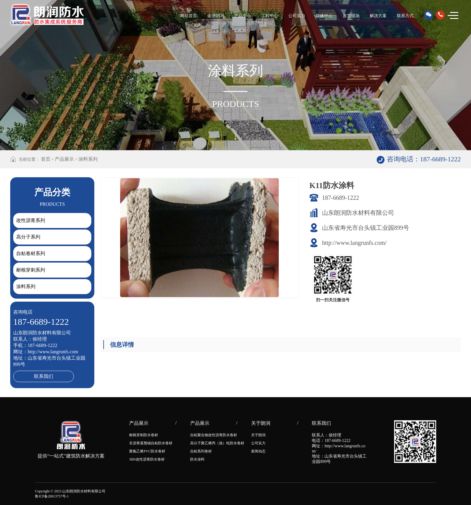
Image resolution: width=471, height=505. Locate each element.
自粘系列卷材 (201, 451)
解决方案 (378, 16)
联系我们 (43, 376)
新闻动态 (258, 451)
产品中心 (242, 16)
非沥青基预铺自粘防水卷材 (150, 443)
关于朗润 (258, 435)
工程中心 (269, 16)
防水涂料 (197, 459)
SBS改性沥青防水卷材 (146, 459)
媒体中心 (324, 16)
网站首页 (188, 16)
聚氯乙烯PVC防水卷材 (147, 451)
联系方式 (405, 16)
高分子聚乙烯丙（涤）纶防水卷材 (217, 443)
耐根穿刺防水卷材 (143, 435)
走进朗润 (215, 16)
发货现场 (351, 16)
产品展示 (64, 159)
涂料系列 (88, 159)
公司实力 (296, 16)
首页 (45, 159)
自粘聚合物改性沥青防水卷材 (213, 435)
